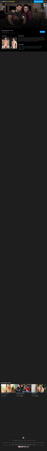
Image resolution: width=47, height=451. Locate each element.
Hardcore (23, 46)
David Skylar (4, 49)
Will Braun (12, 49)
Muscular (20, 47)
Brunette (34, 46)
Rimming (39, 47)
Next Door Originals (4, 395)
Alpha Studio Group (21, 49)
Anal (26, 47)
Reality (27, 46)
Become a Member (38, 1)
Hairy (41, 46)
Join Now (42, 31)
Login (45, 1)
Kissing (36, 47)
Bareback (29, 47)
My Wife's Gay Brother (5, 393)
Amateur (20, 46)
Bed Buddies (34, 393)
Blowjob (33, 47)
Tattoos (23, 47)
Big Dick (38, 46)
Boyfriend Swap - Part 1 (20, 393)
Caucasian (30, 46)
